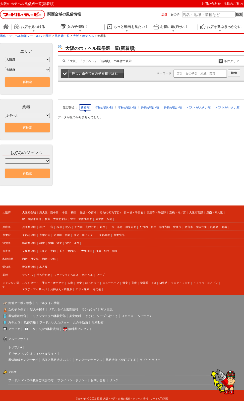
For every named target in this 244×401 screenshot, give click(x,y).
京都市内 (44, 235)
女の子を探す (17, 309)
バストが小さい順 (228, 107)
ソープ (100, 275)
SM (154, 283)
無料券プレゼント (80, 329)
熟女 (79, 283)
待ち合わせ (43, 275)
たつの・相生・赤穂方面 (155, 227)
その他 (97, 289)
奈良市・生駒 (47, 251)
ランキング (89, 309)
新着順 (85, 107)
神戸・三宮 (46, 227)
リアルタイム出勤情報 (63, 309)
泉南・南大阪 (214, 212)
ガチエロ (14, 322)
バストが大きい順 (199, 107)
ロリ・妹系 (82, 289)
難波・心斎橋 (88, 212)
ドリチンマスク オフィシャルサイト (32, 353)
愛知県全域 (29, 267)
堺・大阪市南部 (31, 219)
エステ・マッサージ (34, 289)
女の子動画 (80, 322)
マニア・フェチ (180, 283)
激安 (125, 283)
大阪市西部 (196, 212)
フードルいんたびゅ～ (54, 322)
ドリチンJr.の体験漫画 (44, 329)
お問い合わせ (211, 3)
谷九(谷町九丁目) (110, 212)
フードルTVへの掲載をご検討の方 (31, 380)
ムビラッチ (144, 316)
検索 (239, 14)
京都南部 (104, 235)
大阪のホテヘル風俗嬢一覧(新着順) (27, 3)
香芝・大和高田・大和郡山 (75, 251)
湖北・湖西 (72, 243)
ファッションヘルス (66, 275)
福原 (59, 227)
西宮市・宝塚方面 (196, 227)
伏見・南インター (85, 235)
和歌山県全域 (30, 259)
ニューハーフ (111, 283)
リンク (113, 380)
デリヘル (27, 275)
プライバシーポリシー (72, 380)
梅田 (73, 212)
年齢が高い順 (104, 107)
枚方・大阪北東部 (56, 219)
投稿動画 (98, 322)
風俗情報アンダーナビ (23, 360)
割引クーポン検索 (20, 303)
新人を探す (37, 309)
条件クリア (231, 61)
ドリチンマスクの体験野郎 (48, 316)
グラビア (14, 329)
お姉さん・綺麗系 (61, 289)
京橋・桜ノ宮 (177, 212)
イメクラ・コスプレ (205, 283)
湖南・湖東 (55, 243)
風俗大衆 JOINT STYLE (121, 360)
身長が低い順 (173, 107)
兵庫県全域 (29, 227)
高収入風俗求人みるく (57, 360)
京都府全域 (29, 235)
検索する (234, 73)
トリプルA (15, 347)
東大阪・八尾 (104, 219)
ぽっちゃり (92, 283)
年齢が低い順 (127, 107)
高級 (134, 283)
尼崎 (224, 227)
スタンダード (30, 283)
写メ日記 (107, 309)
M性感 (163, 283)
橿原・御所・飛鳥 (107, 251)
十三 (64, 212)
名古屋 (43, 267)
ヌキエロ (127, 316)
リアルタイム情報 (48, 303)
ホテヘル (87, 275)
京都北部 (119, 235)
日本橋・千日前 (133, 212)
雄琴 (42, 243)
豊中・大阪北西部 (81, 219)
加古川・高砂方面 (85, 227)
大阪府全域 (29, 212)
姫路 (102, 227)
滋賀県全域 (29, 243)
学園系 (144, 283)
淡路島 (214, 227)
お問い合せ (98, 380)
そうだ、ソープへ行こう (101, 316)
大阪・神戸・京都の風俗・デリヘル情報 (125, 398)
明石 (68, 227)
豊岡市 (177, 227)
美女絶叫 (75, 316)
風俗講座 (30, 322)
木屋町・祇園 (62, 235)
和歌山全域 (49, 259)
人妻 (70, 283)
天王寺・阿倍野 (156, 212)
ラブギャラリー (149, 360)
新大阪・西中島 (49, 212)
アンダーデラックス (88, 360)
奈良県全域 (29, 251)
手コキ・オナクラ (53, 283)
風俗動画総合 (17, 316)
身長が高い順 (150, 107)
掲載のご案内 (233, 3)
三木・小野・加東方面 (122, 227)
